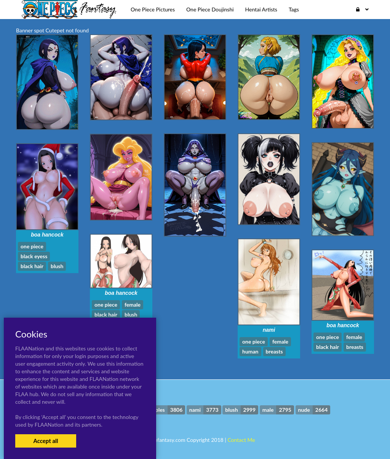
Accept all (45, 440)
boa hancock (47, 235)
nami (269, 330)
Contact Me (241, 440)
